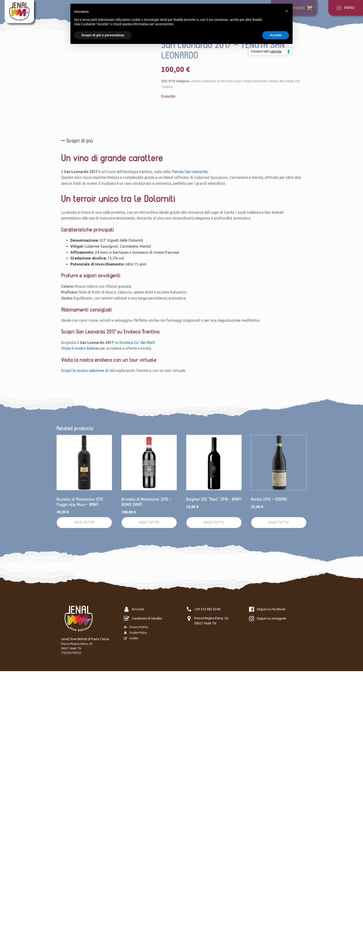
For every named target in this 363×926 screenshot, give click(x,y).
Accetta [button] (276, 35)
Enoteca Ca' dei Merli (137, 597)
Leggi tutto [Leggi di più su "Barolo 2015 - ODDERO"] (279, 777)
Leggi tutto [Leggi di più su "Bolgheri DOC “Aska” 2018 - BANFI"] (214, 777)
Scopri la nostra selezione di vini (88, 626)
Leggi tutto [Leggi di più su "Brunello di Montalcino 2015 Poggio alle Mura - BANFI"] (84, 777)
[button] (286, 11)
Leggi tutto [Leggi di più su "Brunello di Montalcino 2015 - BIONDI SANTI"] (149, 777)
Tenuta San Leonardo (190, 426)
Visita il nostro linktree (80, 603)
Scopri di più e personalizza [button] (102, 35)
